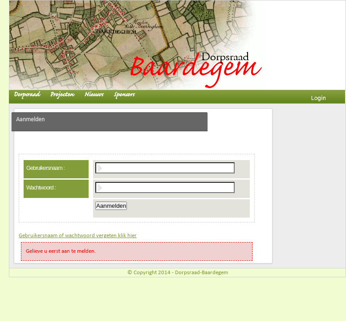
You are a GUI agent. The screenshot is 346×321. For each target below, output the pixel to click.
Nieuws (93, 94)
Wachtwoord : (41, 187)
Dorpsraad (26, 94)
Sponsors (124, 94)
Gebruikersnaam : (45, 168)
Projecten (61, 94)
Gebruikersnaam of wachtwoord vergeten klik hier (78, 236)
